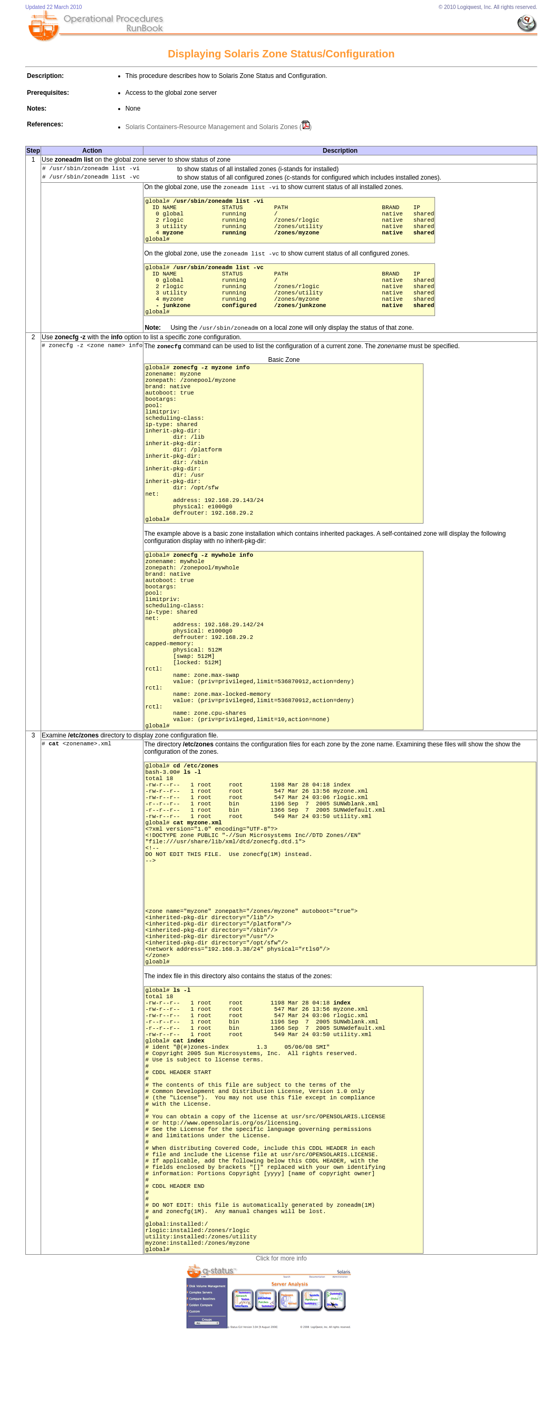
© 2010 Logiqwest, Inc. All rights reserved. (488, 7)
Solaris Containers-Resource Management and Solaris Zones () (219, 127)
